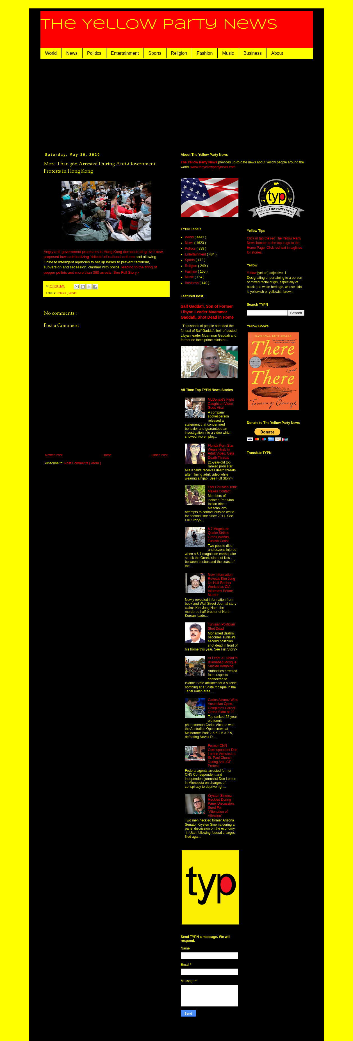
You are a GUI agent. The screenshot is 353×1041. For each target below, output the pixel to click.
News (72, 53)
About (277, 53)
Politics (94, 53)
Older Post (160, 455)
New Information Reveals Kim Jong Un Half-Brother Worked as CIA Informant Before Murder (221, 585)
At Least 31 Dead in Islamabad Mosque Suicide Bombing (222, 662)
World (51, 53)
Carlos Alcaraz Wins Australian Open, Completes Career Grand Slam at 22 (223, 706)
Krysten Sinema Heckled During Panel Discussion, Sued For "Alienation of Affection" (221, 806)
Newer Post (54, 455)
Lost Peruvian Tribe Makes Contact (222, 489)
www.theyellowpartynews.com (213, 167)
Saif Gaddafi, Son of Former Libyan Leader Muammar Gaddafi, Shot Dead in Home (207, 311)
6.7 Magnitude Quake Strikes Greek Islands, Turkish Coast (218, 535)
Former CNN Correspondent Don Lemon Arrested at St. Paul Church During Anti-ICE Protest (222, 756)
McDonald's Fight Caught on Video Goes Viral (221, 404)
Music (228, 53)
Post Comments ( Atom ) (82, 463)
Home (107, 455)
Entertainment (125, 53)
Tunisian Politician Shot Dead (221, 626)
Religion (179, 53)
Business (252, 53)
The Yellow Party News (159, 24)
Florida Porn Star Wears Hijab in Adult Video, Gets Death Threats (221, 452)
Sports (154, 53)
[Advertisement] (176, 100)
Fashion (205, 53)
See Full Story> (126, 272)
